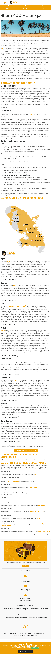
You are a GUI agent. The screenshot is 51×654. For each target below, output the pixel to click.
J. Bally (3, 330)
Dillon (36, 487)
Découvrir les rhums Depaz (9, 300)
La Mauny (15, 380)
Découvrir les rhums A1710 (9, 279)
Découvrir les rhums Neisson (9, 417)
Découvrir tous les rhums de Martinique (25, 450)
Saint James (36, 425)
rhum (3, 48)
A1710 (8, 261)
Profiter (25, 566)
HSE (35, 531)
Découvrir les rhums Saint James (11, 441)
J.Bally (41, 524)
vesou (31, 114)
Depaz (15, 285)
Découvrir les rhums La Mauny (10, 400)
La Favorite (10, 361)
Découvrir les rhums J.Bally (9, 355)
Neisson (21, 406)
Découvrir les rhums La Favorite (10, 374)
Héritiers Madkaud (6, 525)
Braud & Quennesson (13, 481)
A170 (36, 474)
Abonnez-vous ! (25, 651)
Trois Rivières (40, 511)
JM (35, 500)
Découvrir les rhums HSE (8, 324)
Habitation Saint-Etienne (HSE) (17, 306)
